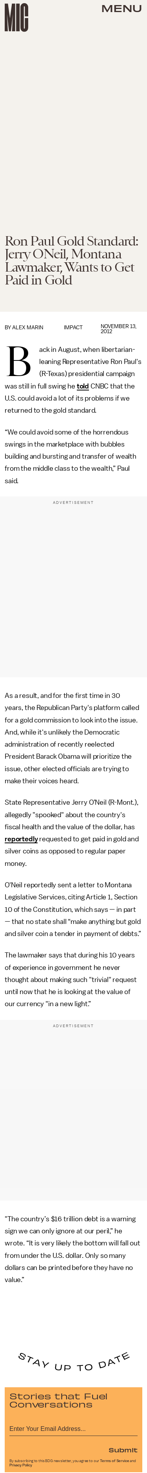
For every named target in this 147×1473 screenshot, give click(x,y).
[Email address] (73, 1427)
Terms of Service (114, 1461)
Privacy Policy (20, 1465)
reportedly (21, 838)
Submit (123, 1450)
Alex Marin (27, 327)
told (83, 386)
